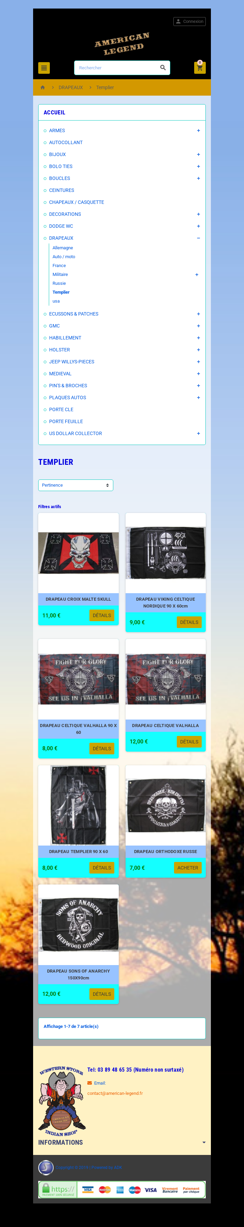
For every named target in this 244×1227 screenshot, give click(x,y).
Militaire (59, 274)
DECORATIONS (64, 214)
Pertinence (51, 485)
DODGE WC (60, 226)
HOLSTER (58, 349)
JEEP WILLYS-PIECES (70, 361)
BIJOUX (56, 154)
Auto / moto (62, 256)
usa (54, 301)
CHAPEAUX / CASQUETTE (75, 202)
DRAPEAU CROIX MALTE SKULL (78, 600)
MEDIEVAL (59, 373)
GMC (53, 326)
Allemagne (61, 247)
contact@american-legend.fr (113, 1099)
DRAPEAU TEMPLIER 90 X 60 (77, 856)
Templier (59, 292)
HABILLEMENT (64, 337)
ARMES (55, 130)
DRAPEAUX (60, 238)
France (57, 265)
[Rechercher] (122, 67)
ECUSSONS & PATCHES (72, 314)
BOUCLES (58, 178)
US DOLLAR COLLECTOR (74, 433)
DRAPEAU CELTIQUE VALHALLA (166, 728)
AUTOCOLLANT (64, 142)
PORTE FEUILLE (65, 421)
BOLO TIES (59, 166)
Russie (57, 283)
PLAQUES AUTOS (66, 397)
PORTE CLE (60, 409)
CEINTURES (60, 190)
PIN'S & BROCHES (67, 385)
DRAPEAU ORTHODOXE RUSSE (166, 856)
